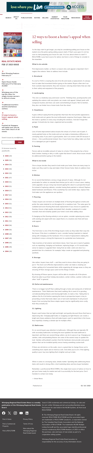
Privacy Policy (28, 419)
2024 (8, 165)
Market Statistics (58, 18)
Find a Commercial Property (9, 425)
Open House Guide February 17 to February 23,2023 (11, 84)
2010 (8, 225)
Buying (42, 18)
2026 (8, 156)
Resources (77, 18)
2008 (8, 234)
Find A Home (7, 419)
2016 (8, 199)
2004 (8, 251)
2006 (8, 243)
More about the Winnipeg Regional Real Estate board (29, 430)
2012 (8, 217)
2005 (8, 247)
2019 (8, 186)
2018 (8, 191)
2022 (8, 173)
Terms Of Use (28, 424)
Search (16, 18)
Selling (49, 18)
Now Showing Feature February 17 (10, 74)
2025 (8, 160)
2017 (8, 195)
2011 (8, 221)
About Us (22, 18)
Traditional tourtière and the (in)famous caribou (10, 107)
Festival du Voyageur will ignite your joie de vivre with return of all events (11, 129)
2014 (8, 208)
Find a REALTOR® (9, 431)
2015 (8, 204)
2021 (8, 178)
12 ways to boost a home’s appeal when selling (10, 117)
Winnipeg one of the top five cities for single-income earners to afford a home (11, 95)
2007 (8, 238)
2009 (8, 230)
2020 (8, 182)
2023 (8, 169)
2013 (8, 212)
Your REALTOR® (68, 18)
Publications (32, 18)
